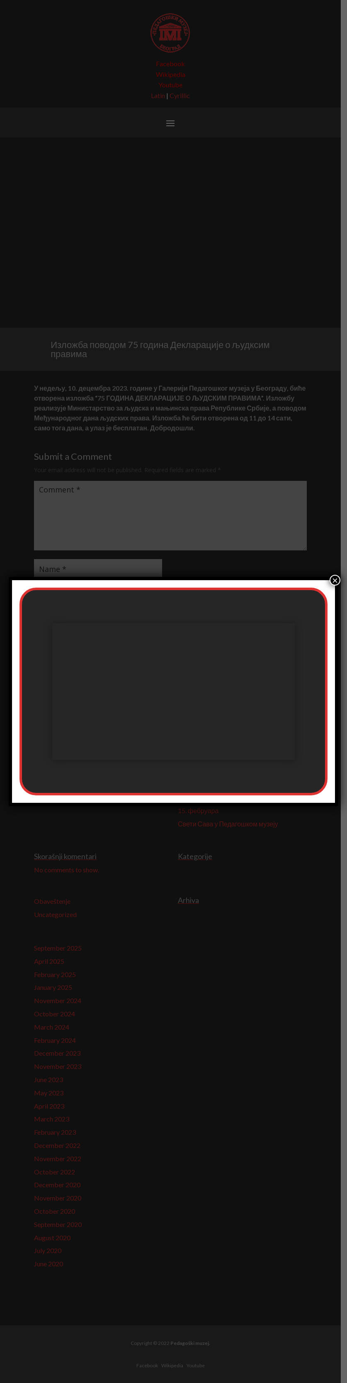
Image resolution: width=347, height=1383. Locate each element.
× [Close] (335, 580)
